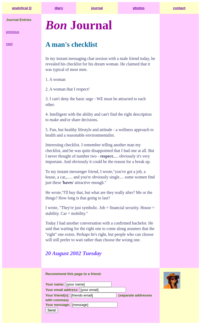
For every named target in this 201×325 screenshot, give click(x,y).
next (9, 44)
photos (138, 8)
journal (97, 8)
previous (12, 32)
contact (179, 8)
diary (59, 8)
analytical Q (22, 8)
